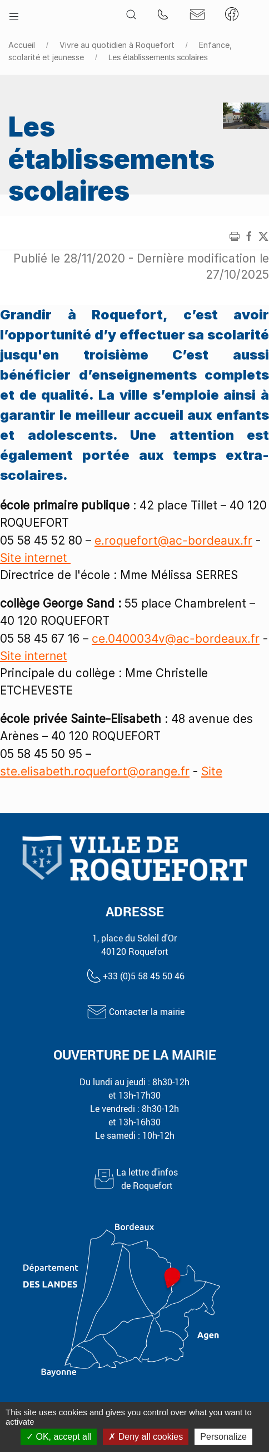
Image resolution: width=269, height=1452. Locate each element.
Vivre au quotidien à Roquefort (117, 45)
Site (211, 771)
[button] (13, 14)
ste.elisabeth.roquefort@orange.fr (95, 771)
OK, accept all (58, 1436)
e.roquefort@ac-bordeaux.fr (173, 540)
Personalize (223, 1436)
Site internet (35, 558)
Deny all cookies (145, 1436)
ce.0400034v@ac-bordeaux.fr (176, 638)
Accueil (21, 45)
